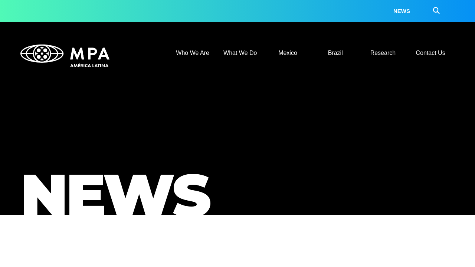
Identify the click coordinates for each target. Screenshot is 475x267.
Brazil (335, 53)
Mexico (287, 53)
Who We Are (192, 53)
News (401, 11)
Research (383, 53)
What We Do (240, 53)
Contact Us (430, 53)
